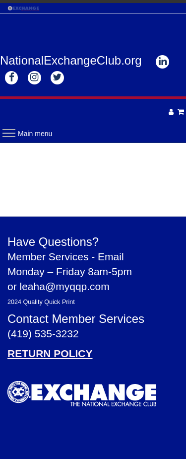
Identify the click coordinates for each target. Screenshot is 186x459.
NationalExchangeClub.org (71, 60)
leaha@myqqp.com (65, 286)
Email (111, 256)
